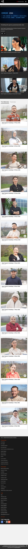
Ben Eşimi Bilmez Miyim (5, 468)
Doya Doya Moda (4, 473)
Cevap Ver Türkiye (4, 470)
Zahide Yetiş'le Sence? (4, 463)
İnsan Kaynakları (4, 503)
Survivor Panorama (4, 460)
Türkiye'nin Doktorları (4, 462)
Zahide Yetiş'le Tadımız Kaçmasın (6, 490)
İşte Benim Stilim (3, 475)
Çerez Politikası (3, 509)
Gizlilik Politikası (4, 507)
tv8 (2, 6)
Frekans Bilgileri (4, 505)
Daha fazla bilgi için (17, 547)
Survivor (2, 485)
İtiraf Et (2, 456)
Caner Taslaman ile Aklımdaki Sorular (7, 449)
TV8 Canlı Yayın (20, 1)
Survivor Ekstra (3, 458)
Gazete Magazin (3, 451)
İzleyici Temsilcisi (4, 500)
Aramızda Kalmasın (4, 445)
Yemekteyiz (3, 488)
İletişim (2, 501)
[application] (14, 15)
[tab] (5, 102)
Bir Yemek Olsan (3, 447)
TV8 (1, 494)
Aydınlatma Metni (4, 512)
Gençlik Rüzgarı (3, 454)
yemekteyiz (5, 6)
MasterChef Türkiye (4, 479)
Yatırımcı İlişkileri (4, 498)
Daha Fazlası (3, 516)
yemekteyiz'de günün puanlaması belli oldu (14, 6)
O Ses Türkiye (3, 481)
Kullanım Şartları (4, 510)
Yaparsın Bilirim (3, 486)
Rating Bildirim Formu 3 (5, 514)
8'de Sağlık (3, 443)
